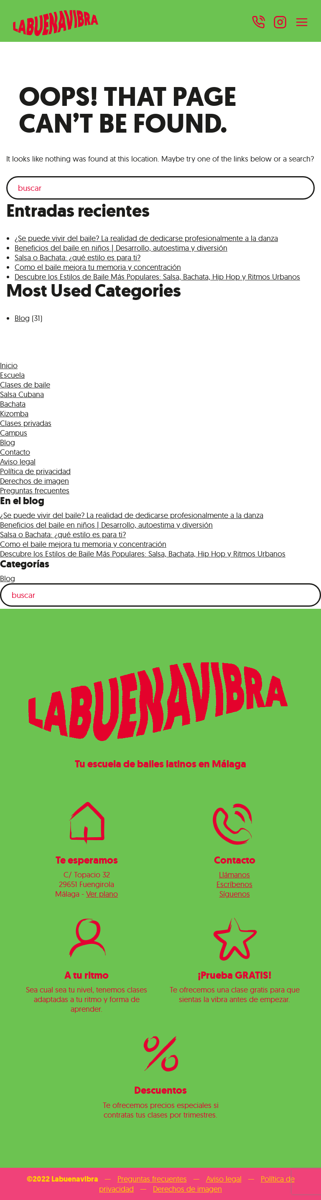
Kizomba (14, 413)
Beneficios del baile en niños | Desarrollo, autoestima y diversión (121, 248)
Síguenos (234, 894)
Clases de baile (25, 385)
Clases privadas (25, 423)
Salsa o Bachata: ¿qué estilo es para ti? (77, 257)
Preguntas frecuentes (34, 490)
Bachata (12, 404)
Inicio (9, 365)
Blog (22, 318)
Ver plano (102, 894)
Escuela (12, 375)
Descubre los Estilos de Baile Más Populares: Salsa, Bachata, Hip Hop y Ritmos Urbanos (157, 277)
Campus (13, 433)
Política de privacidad (35, 471)
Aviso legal (18, 462)
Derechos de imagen (34, 481)
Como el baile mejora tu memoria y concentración (98, 267)
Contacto (15, 452)
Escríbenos (234, 884)
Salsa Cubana (22, 394)
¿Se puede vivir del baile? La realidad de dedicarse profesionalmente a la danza (146, 238)
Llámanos (234, 874)
